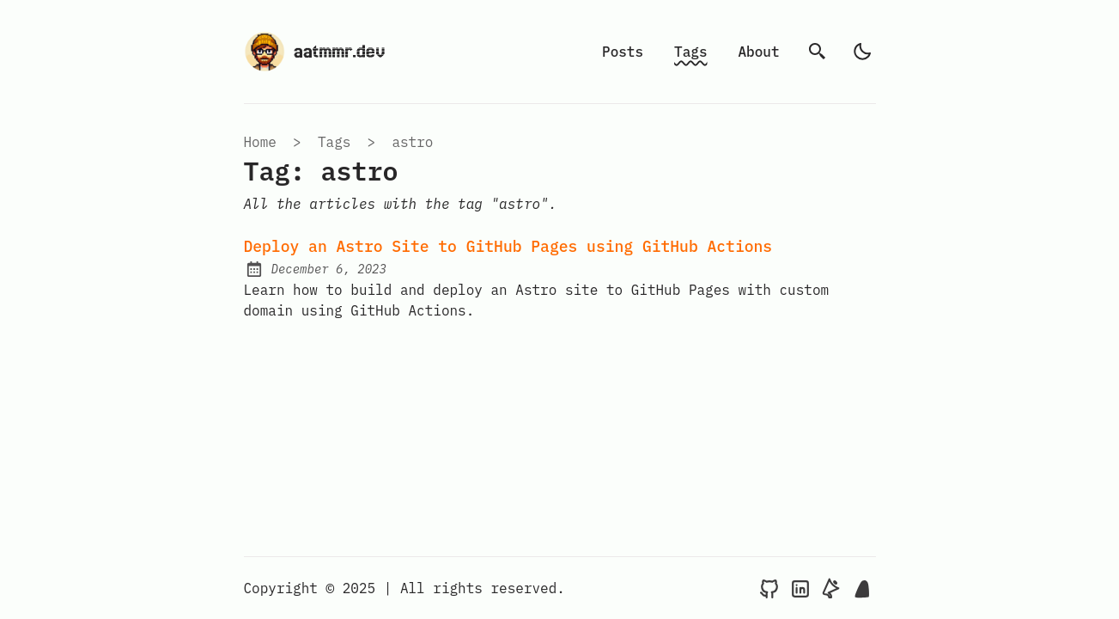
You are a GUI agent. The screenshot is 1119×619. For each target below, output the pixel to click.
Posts (622, 51)
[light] (862, 51)
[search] (817, 51)
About (758, 51)
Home (260, 141)
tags (334, 141)
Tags (690, 51)
